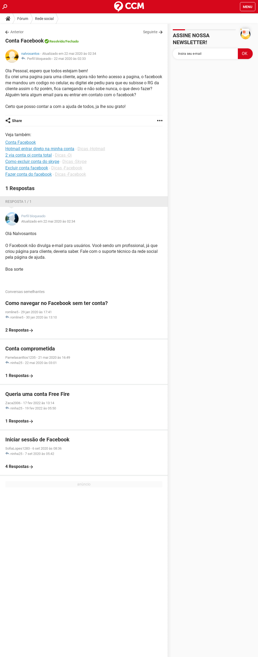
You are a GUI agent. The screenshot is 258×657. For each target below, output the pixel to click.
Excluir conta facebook (26, 167)
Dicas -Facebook (66, 167)
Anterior (17, 32)
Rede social (44, 18)
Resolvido (56, 41)
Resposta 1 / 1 (18, 201)
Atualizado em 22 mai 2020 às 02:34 (48, 221)
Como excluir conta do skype (32, 161)
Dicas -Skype (74, 161)
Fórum (22, 18)
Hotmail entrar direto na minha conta (39, 148)
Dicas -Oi (63, 155)
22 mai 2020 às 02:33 (70, 59)
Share (17, 121)
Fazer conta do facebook (28, 174)
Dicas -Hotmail (91, 148)
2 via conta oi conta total (28, 155)
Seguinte (150, 32)
